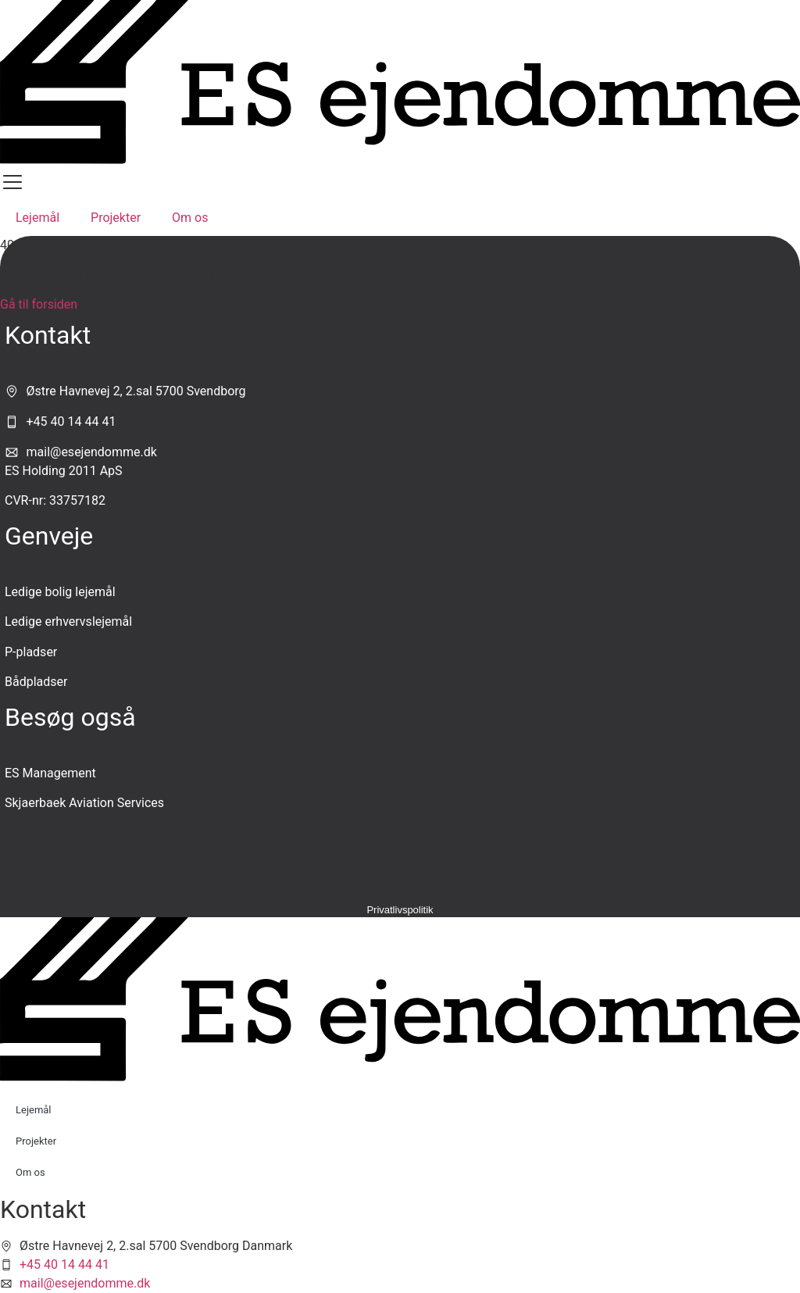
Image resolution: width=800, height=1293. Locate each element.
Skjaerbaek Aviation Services (84, 802)
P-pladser (31, 652)
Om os (190, 217)
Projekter (116, 217)
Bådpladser (36, 681)
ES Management (50, 773)
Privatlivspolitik (399, 910)
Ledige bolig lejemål (60, 591)
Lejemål (37, 217)
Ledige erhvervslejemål (68, 621)
